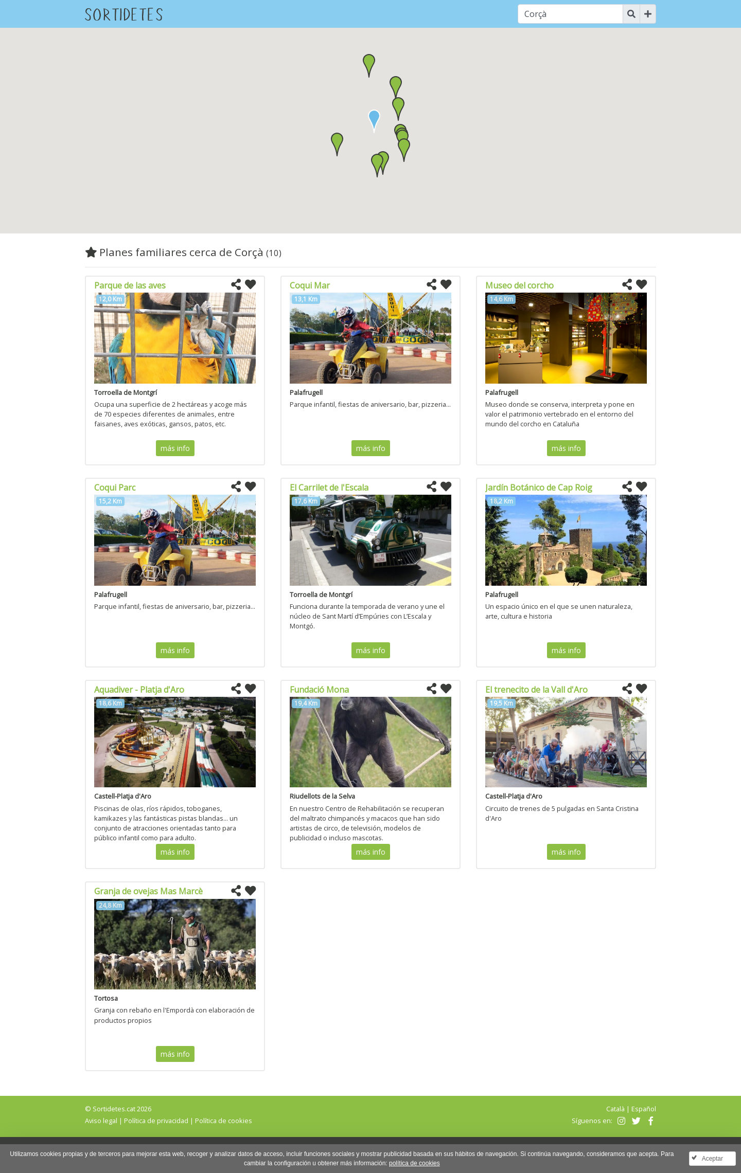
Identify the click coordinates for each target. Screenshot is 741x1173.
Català (615, 1108)
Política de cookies (223, 1120)
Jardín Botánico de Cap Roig (538, 487)
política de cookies (414, 1163)
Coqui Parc (114, 487)
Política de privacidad (156, 1120)
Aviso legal (101, 1120)
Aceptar (712, 1158)
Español (643, 1108)
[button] (398, 109)
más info (175, 448)
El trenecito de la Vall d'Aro (536, 689)
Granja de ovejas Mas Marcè (148, 891)
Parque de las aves (130, 285)
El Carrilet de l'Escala (329, 487)
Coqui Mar (310, 285)
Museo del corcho (519, 285)
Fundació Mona (319, 689)
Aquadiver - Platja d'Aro (139, 689)
